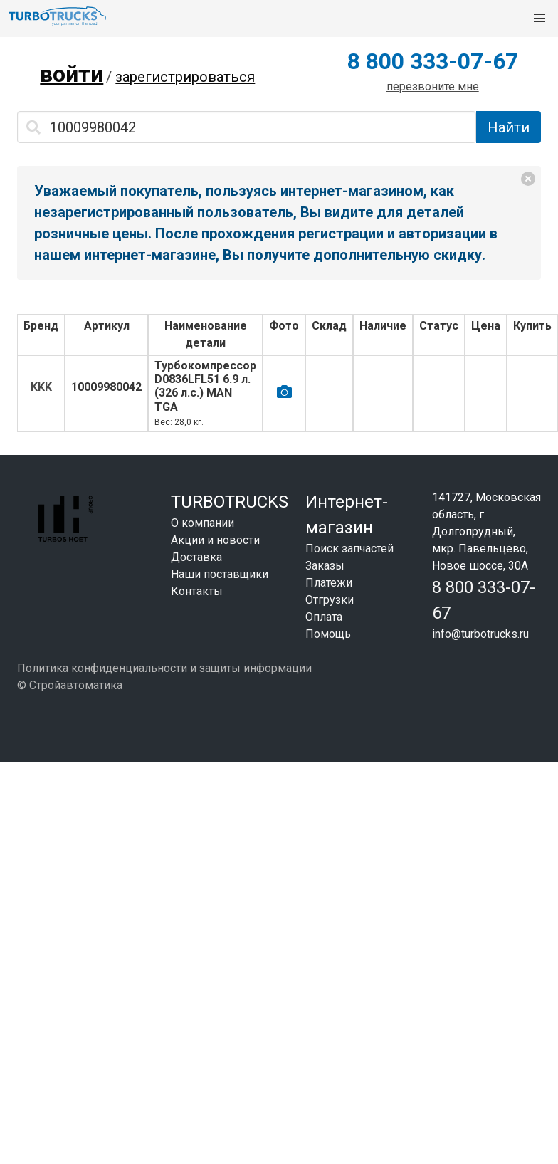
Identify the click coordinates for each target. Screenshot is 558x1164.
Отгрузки (329, 600)
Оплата (323, 617)
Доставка (196, 557)
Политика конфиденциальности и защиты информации (164, 668)
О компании (202, 523)
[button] (539, 18)
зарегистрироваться (185, 76)
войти (71, 74)
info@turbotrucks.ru (480, 634)
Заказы (324, 565)
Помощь (328, 634)
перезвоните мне (432, 86)
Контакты (197, 591)
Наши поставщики (219, 574)
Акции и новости (215, 540)
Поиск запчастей (349, 548)
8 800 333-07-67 (432, 61)
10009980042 (106, 387)
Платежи (328, 582)
